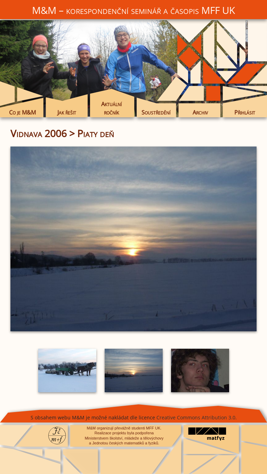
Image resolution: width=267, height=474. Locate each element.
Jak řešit (66, 112)
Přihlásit (244, 112)
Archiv (200, 112)
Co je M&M (22, 112)
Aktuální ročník (111, 108)
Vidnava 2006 (38, 133)
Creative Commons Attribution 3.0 (195, 417)
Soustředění (155, 112)
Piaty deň (95, 133)
